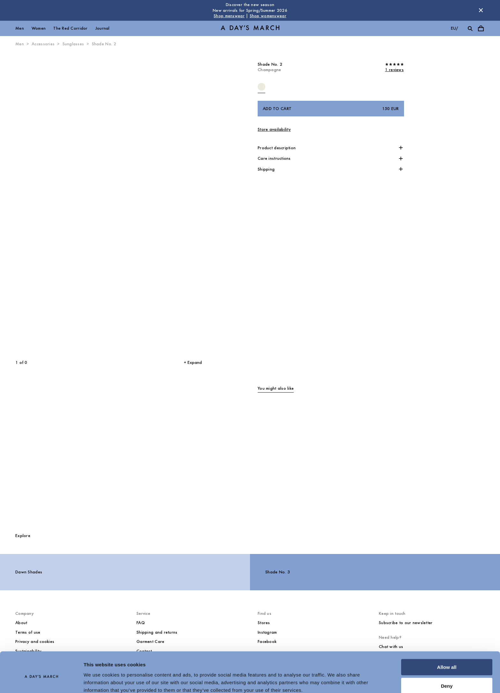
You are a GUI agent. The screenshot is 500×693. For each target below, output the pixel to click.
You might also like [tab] (276, 388)
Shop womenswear (268, 15)
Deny (447, 658)
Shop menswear (229, 15)
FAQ (140, 622)
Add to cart (331, 109)
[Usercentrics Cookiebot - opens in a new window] (41, 680)
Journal (102, 28)
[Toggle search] (470, 28)
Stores (264, 622)
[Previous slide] (50, 203)
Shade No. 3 (277, 572)
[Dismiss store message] (480, 10)
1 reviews (394, 69)
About (21, 622)
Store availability (274, 129)
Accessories (43, 44)
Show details (98, 680)
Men (19, 28)
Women (39, 28)
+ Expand (193, 362)
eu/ (454, 28)
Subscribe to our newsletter (406, 622)
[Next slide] (151, 203)
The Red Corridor (70, 28)
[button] (331, 148)
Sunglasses (73, 44)
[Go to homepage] (250, 28)
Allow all (447, 640)
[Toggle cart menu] (480, 28)
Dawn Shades (28, 572)
